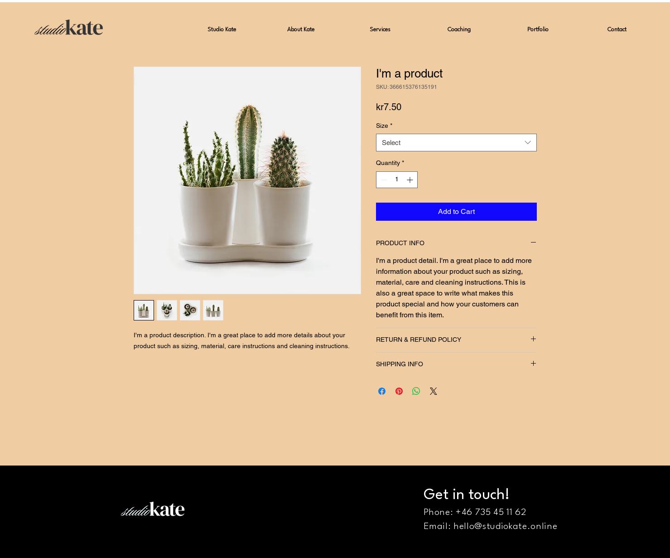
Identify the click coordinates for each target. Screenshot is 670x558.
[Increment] (410, 180)
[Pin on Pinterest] (399, 391)
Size (384, 125)
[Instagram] (655, 543)
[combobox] (456, 142)
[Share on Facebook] (381, 391)
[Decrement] (383, 180)
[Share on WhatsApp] (416, 391)
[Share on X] (433, 391)
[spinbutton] (397, 180)
